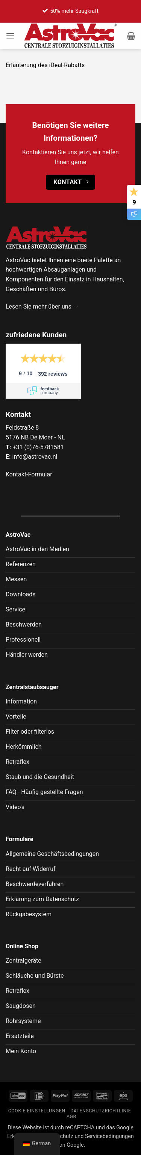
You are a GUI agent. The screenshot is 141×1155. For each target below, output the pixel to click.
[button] (10, 35)
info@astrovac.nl (34, 456)
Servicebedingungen (109, 1136)
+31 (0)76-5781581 (38, 447)
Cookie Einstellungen (36, 1111)
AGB (71, 1116)
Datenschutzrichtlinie (100, 1111)
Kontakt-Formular (29, 474)
